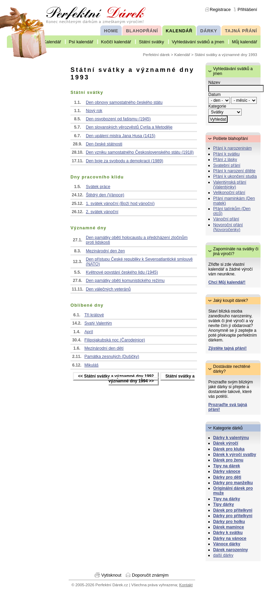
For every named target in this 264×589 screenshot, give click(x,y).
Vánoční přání (226, 219)
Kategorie (217, 106)
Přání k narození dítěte (234, 170)
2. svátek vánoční (102, 211)
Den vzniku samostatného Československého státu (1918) (140, 152)
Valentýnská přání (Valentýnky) (229, 184)
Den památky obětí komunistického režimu (125, 280)
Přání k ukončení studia (235, 176)
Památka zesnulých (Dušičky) (111, 356)
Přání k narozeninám (232, 148)
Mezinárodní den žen (105, 251)
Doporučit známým (150, 575)
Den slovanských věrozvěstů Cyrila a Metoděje (129, 127)
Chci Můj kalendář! (226, 282)
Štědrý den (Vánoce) (105, 195)
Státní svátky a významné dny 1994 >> (152, 379)
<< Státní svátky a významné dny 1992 (116, 376)
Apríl (88, 331)
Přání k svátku (226, 154)
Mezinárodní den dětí (103, 348)
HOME (111, 30)
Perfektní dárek (156, 55)
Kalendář (52, 41)
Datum (214, 94)
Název (214, 82)
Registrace (220, 9)
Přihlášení (247, 9)
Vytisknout (111, 575)
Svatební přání (226, 165)
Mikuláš (91, 365)
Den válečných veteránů (108, 289)
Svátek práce (98, 186)
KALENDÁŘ (179, 30)
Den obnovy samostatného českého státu (124, 102)
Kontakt (185, 585)
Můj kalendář (244, 41)
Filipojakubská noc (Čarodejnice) (114, 340)
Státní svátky (151, 41)
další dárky (223, 555)
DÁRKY (208, 30)
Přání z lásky (225, 159)
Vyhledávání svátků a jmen (198, 41)
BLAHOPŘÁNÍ (142, 30)
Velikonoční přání (229, 192)
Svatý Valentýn (98, 323)
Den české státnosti (104, 144)
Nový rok (94, 110)
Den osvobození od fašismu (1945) (118, 119)
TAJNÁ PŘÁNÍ (241, 30)
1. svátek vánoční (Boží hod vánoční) (120, 203)
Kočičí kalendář (116, 41)
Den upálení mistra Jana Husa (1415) (120, 135)
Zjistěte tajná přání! (227, 348)
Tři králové (94, 315)
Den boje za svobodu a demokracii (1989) (124, 161)
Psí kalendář (81, 41)
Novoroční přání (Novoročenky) (228, 227)
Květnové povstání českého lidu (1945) (122, 272)
